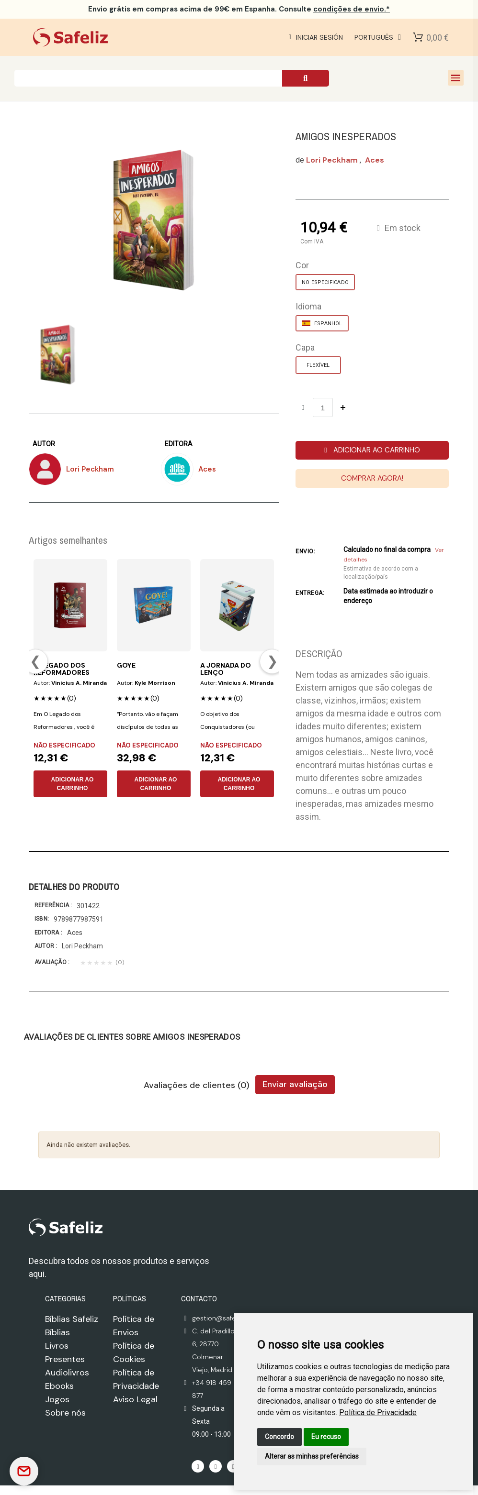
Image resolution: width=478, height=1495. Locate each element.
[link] (378, 1412)
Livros (56, 1346)
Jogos (57, 1399)
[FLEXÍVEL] (318, 365)
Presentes (65, 1359)
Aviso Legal (135, 1399)
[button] (372, 450)
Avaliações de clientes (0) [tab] (197, 1085)
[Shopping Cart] (418, 37)
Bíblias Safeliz (71, 1319)
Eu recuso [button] (326, 1436)
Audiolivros (67, 1372)
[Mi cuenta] (314, 37)
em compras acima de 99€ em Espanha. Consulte (239, 9)
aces (374, 160)
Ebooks (59, 1386)
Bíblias (57, 1332)
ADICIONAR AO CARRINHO (72, 783)
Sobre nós (65, 1412)
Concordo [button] (279, 1436)
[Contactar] (24, 1471)
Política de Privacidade (378, 1412)
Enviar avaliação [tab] (295, 1084)
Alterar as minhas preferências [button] (312, 1456)
